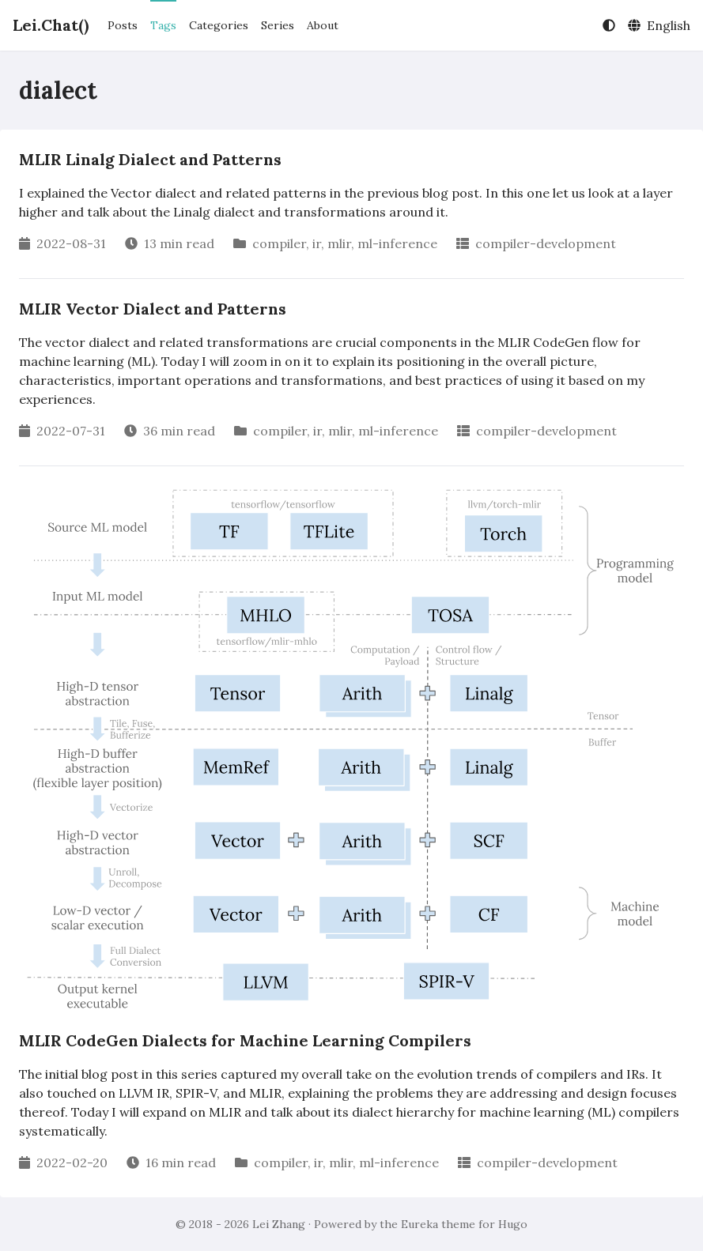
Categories (218, 25)
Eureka (419, 1224)
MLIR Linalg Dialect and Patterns (150, 159)
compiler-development (545, 243)
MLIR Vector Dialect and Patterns (152, 308)
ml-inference (397, 243)
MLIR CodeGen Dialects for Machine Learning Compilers (245, 1040)
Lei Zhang (278, 1224)
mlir (339, 243)
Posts (123, 25)
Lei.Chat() (51, 25)
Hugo (512, 1224)
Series (277, 25)
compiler (279, 243)
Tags (163, 25)
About (322, 25)
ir (316, 243)
